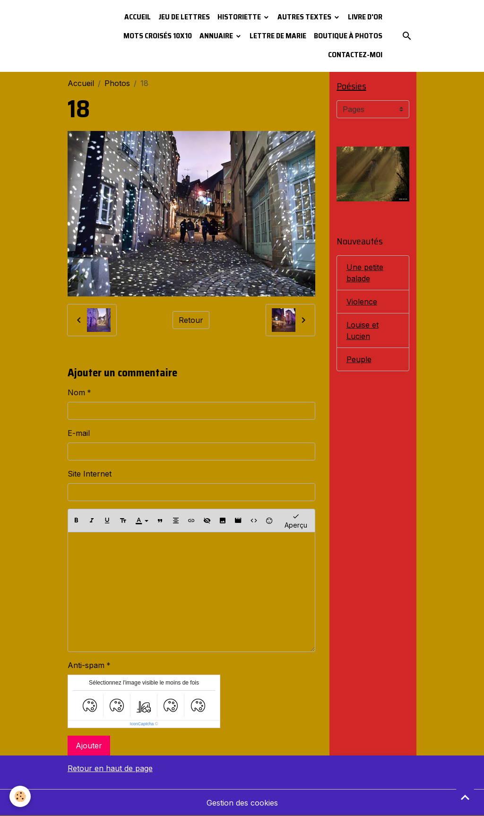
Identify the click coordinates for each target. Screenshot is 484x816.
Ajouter (89, 745)
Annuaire (216, 36)
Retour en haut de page (110, 768)
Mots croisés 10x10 (157, 36)
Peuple (359, 359)
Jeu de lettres (184, 17)
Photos (117, 83)
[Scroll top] (465, 797)
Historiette (239, 17)
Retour (191, 320)
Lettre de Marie (278, 36)
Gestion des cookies (242, 802)
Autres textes (305, 17)
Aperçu (296, 520)
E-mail (79, 433)
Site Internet (90, 473)
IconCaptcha (142, 723)
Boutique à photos (348, 36)
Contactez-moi (355, 55)
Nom (76, 392)
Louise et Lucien (362, 330)
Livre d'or (365, 17)
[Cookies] (20, 796)
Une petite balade (364, 272)
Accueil (137, 17)
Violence (361, 301)
